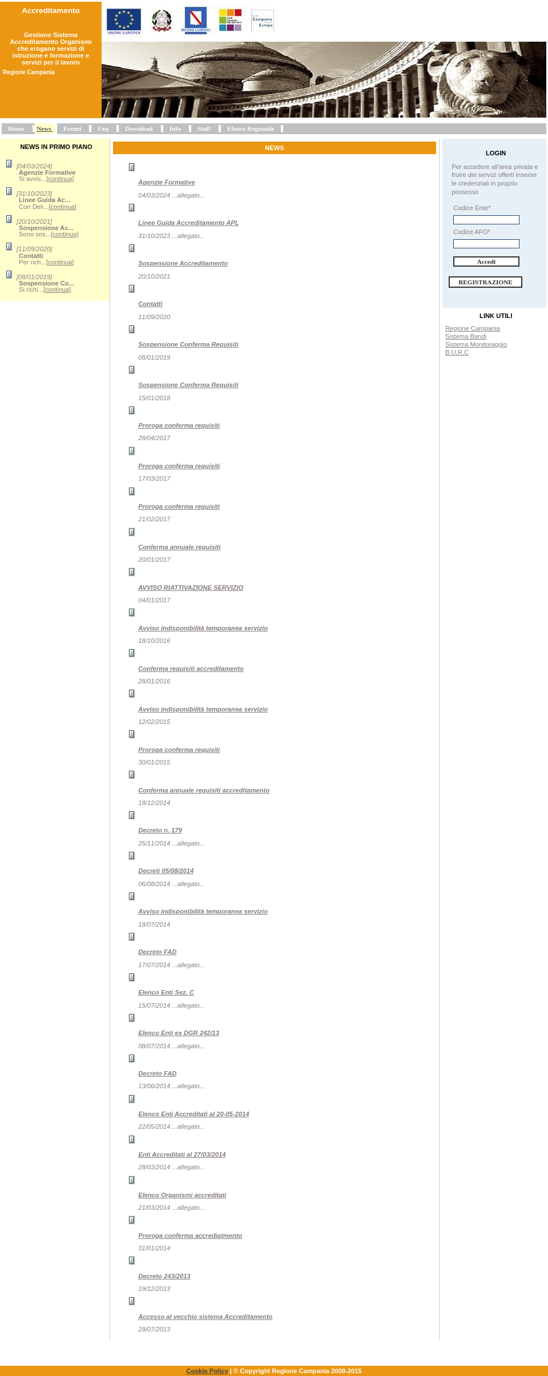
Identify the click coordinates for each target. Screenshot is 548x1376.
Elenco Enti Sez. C (166, 992)
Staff (204, 128)
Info (175, 128)
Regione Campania (472, 328)
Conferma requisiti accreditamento (191, 668)
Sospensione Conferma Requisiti (188, 344)
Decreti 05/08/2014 (166, 870)
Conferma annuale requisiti (179, 547)
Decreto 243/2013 (164, 1276)
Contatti (150, 303)
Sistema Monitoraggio (476, 344)
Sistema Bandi (465, 336)
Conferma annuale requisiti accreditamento (203, 790)
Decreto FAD (157, 951)
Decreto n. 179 (160, 830)
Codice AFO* (471, 231)
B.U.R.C (457, 352)
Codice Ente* (471, 207)
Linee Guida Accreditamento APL (188, 222)
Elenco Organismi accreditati (182, 1195)
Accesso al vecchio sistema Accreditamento (205, 1316)
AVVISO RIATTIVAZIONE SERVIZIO (190, 587)
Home (16, 128)
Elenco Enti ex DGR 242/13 (178, 1032)
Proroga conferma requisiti (179, 425)
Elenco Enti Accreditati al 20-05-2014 (193, 1114)
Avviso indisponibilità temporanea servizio (203, 628)
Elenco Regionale (250, 128)
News (44, 128)
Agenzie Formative (166, 182)
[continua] (60, 178)
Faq (103, 128)
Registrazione (485, 282)
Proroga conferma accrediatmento (190, 1235)
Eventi (72, 128)
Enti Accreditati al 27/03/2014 (181, 1154)
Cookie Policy (207, 1370)
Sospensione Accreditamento (183, 263)
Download (139, 128)
